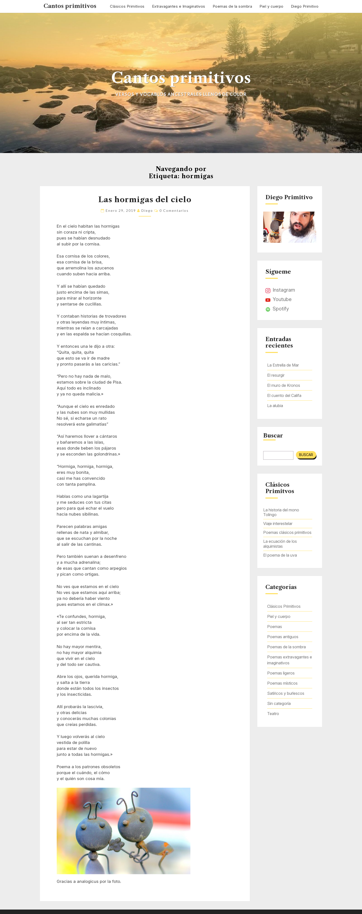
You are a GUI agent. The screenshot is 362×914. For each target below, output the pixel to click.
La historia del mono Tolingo (281, 512)
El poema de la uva (280, 555)
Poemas (274, 626)
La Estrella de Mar (283, 365)
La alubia (275, 405)
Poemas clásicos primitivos (287, 532)
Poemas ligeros (281, 673)
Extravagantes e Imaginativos (178, 6)
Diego (147, 210)
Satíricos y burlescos (285, 693)
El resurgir (275, 375)
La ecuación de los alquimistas (280, 543)
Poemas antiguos (282, 636)
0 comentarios (174, 210)
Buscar (273, 436)
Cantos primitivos (70, 6)
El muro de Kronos (283, 385)
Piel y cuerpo (271, 6)
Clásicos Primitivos (127, 6)
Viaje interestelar (277, 523)
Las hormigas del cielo (144, 199)
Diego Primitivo (305, 6)
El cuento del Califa (284, 395)
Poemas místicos (282, 683)
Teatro (273, 713)
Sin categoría (279, 703)
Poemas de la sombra (232, 6)
